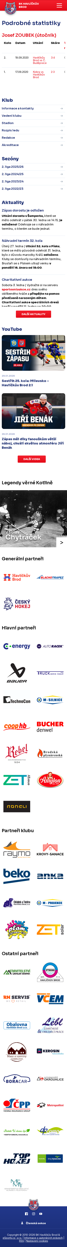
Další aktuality (33, 314)
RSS (21, 1240)
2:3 (53, 72)
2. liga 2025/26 (13, 167)
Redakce (8, 138)
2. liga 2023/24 (13, 181)
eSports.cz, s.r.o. (12, 1237)
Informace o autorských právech (43, 1237)
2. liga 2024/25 (13, 174)
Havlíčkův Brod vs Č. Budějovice (40, 60)
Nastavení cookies (37, 1240)
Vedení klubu (11, 116)
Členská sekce (33, 1223)
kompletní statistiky (43, 88)
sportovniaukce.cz (16, 289)
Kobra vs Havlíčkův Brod (39, 74)
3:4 (53, 57)
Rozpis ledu (10, 130)
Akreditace (10, 145)
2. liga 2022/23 (12, 189)
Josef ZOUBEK (18, 35)
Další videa (31, 459)
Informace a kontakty (18, 108)
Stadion (8, 123)
